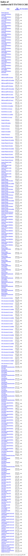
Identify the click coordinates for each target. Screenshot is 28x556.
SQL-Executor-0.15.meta (7, 340)
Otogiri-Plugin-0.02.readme (7, 148)
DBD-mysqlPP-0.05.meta (7, 77)
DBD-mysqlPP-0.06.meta (7, 86)
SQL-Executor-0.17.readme (7, 360)
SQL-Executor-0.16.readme (7, 352)
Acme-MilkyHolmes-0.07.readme (6, 69)
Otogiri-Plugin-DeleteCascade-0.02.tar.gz (7, 194)
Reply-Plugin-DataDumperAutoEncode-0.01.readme (7, 278)
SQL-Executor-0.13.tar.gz (7, 329)
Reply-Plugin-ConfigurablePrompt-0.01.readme (6, 253)
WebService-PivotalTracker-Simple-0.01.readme (7, 548)
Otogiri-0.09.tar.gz (5, 125)
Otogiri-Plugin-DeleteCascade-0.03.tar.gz (7, 203)
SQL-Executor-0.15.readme (7, 343)
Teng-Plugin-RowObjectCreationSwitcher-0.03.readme (8, 396)
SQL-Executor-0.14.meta (7, 332)
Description (25, 8)
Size (21, 8)
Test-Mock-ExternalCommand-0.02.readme (5, 458)
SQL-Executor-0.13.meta (7, 323)
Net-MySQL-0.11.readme (7, 114)
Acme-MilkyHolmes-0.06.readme (6, 60)
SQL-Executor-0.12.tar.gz (7, 320)
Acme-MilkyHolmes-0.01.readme (6, 17)
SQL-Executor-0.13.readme (7, 326)
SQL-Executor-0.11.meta (7, 306)
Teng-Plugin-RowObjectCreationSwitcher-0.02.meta (8, 379)
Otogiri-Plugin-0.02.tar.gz (7, 151)
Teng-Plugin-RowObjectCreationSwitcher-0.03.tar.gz (8, 400)
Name (8, 8)
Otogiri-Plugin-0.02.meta (7, 145)
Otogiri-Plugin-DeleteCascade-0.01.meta (7, 180)
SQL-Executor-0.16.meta (7, 349)
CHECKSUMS (4, 74)
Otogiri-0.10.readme (6, 131)
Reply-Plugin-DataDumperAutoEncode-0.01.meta (7, 274)
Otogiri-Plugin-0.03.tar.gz (7, 160)
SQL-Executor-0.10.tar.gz (7, 303)
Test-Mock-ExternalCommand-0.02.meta (8, 455)
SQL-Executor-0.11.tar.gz (7, 312)
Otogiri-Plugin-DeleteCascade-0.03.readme (7, 200)
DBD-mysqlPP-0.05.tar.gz (7, 83)
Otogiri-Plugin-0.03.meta (7, 154)
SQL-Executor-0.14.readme (7, 335)
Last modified (17, 9)
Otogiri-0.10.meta (5, 128)
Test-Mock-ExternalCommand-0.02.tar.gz (5, 462)
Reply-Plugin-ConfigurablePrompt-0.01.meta (6, 249)
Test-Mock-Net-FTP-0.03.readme (6, 491)
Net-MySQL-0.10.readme (7, 106)
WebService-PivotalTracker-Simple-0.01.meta (7, 545)
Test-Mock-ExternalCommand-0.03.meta (8, 466)
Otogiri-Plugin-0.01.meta (7, 137)
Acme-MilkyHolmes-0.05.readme (6, 52)
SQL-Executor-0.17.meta (7, 357)
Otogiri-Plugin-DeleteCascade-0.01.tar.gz (7, 185)
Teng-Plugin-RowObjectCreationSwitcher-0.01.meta (8, 367)
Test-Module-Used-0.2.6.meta (5, 505)
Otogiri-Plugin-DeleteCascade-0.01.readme (7, 183)
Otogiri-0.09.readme (6, 123)
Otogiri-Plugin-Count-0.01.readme (6, 166)
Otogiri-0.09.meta (5, 120)
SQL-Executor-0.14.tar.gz (7, 337)
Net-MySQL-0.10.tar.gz (6, 108)
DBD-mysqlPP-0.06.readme (7, 88)
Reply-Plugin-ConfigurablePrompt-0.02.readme (6, 265)
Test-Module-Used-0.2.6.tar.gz (5, 511)
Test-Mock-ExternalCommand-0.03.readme (5, 469)
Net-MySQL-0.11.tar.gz (6, 117)
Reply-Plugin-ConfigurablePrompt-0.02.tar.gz (6, 270)
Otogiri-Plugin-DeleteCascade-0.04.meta (7, 205)
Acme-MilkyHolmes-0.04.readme (6, 43)
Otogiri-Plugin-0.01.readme (7, 140)
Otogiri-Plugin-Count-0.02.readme (6, 174)
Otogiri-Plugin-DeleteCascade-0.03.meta (7, 197)
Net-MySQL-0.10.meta (6, 103)
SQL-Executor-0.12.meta (7, 315)
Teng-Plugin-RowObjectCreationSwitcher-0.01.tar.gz (8, 375)
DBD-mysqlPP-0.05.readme (7, 80)
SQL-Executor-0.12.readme (7, 317)
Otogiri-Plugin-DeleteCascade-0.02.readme (7, 191)
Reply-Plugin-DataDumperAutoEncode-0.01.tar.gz (7, 282)
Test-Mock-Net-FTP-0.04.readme (6, 500)
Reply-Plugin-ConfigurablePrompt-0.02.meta (6, 261)
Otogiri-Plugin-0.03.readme (7, 157)
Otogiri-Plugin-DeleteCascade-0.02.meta (7, 188)
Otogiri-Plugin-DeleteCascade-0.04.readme (7, 208)
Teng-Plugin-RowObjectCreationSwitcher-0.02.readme (8, 383)
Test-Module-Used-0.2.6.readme (5, 508)
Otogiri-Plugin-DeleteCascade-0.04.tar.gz (7, 211)
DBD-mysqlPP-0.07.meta (7, 94)
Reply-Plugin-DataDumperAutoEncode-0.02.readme (7, 290)
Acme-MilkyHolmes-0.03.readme (6, 34)
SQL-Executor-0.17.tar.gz (7, 363)
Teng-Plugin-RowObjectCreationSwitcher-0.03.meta (8, 392)
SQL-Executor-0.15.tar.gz (7, 346)
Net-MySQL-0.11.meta (6, 111)
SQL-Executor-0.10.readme (7, 300)
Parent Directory (5, 12)
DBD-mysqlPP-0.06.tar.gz (7, 91)
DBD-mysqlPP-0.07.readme (7, 97)
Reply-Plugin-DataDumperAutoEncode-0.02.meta (7, 286)
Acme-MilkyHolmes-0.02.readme (6, 26)
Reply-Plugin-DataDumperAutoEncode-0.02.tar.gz (7, 294)
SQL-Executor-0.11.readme (7, 309)
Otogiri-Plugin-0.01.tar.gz (7, 143)
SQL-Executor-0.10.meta (7, 298)
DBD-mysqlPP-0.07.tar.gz (7, 100)
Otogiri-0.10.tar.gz (5, 134)
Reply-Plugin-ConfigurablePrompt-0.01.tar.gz (6, 257)
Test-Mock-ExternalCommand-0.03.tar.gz (5, 473)
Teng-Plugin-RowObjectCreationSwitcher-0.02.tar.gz (8, 387)
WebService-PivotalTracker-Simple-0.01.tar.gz (7, 551)
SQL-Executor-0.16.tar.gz (7, 355)
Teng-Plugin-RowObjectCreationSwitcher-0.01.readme (8, 371)
